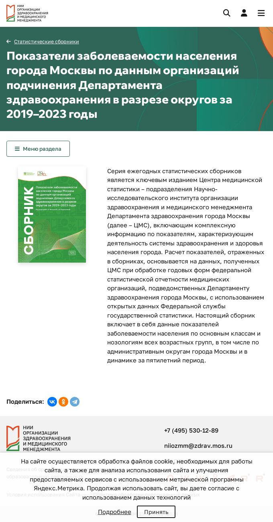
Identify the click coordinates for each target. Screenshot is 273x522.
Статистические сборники (46, 41)
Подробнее (114, 511)
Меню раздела (42, 149)
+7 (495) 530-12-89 (191, 430)
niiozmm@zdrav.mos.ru (198, 445)
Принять (156, 511)
